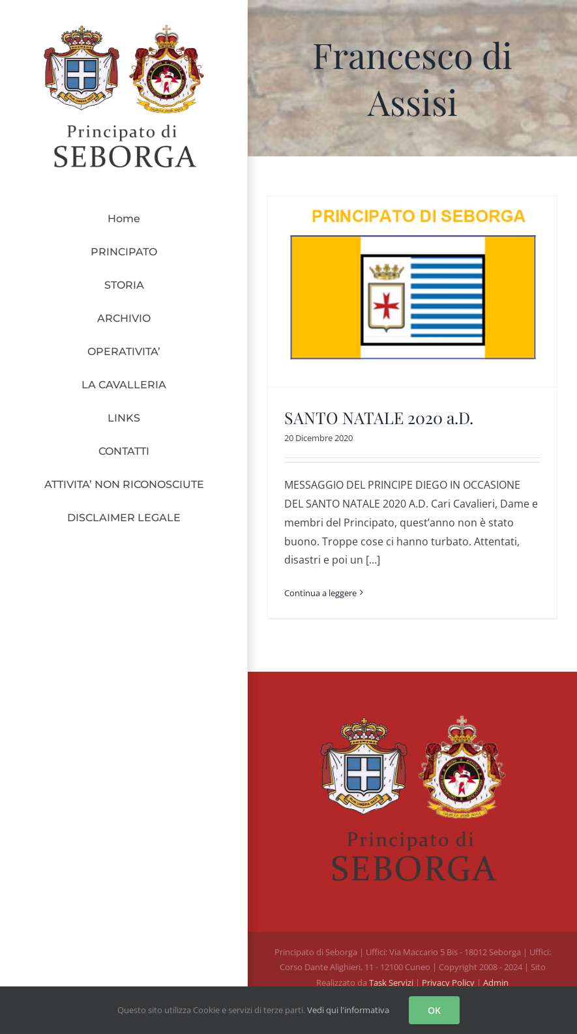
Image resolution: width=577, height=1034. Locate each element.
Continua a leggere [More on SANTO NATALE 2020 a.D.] (320, 593)
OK (434, 1010)
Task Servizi (391, 982)
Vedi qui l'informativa (348, 1010)
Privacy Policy (449, 982)
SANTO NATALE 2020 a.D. (378, 417)
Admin (496, 982)
